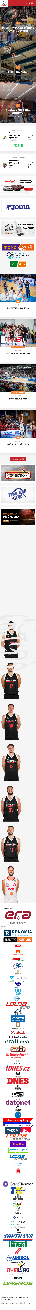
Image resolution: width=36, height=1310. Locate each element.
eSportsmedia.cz (7, 1299)
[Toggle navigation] (29, 3)
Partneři (17, 1303)
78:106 (18, 145)
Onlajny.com (25, 1303)
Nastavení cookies (7, 1303)
